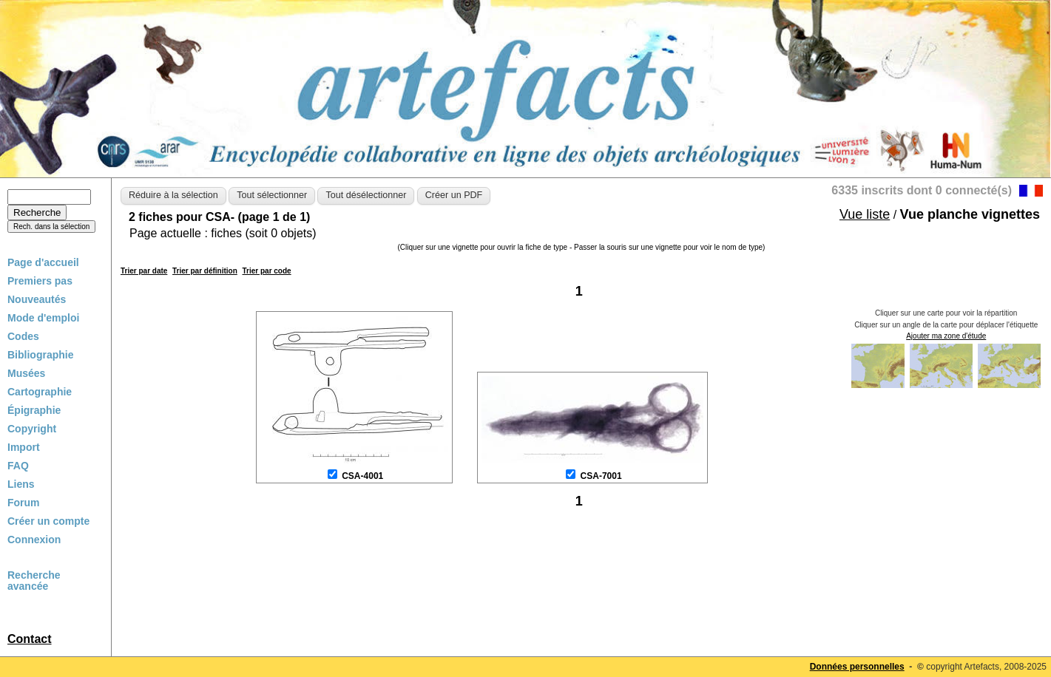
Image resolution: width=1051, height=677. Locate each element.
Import (23, 447)
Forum (23, 502)
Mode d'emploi (43, 318)
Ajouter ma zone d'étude (946, 336)
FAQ (18, 466)
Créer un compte (48, 521)
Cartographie (39, 392)
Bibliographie (40, 355)
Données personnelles (857, 666)
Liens (21, 484)
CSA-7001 (601, 476)
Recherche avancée (34, 581)
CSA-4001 (362, 476)
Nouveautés (36, 299)
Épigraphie (34, 410)
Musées (26, 373)
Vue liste (864, 214)
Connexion (34, 539)
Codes (23, 336)
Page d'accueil (43, 262)
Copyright (31, 429)
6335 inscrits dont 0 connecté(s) (921, 190)
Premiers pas (39, 281)
